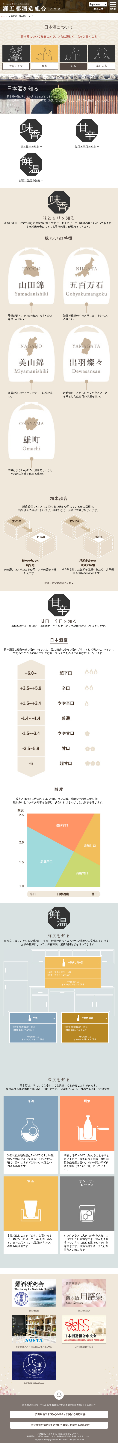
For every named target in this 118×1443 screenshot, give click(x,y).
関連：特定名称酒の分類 (58, 583)
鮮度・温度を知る (29, 180)
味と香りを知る (30, 146)
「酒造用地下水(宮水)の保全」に (59, 1414)
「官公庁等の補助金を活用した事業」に (59, 1425)
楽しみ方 (101, 65)
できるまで (16, 65)
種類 (44, 65)
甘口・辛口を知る (85, 146)
